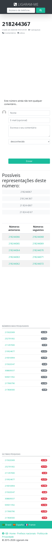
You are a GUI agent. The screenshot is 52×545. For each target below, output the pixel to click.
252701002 (26, 338)
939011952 (26, 377)
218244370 (38, 250)
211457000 (26, 345)
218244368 (38, 236)
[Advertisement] (25, 67)
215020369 (26, 332)
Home (12, 533)
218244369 (38, 243)
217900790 (26, 383)
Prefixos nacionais (26, 533)
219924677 (26, 351)
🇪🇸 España (18, 524)
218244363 (14, 257)
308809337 (26, 370)
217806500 (26, 389)
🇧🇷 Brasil (6, 524)
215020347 (26, 364)
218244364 (14, 250)
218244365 (14, 243)
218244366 (14, 236)
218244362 (14, 263)
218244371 (38, 257)
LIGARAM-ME (26, 4)
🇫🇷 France (30, 524)
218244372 (38, 263)
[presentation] (29, 151)
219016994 (26, 357)
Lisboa (22, 33)
